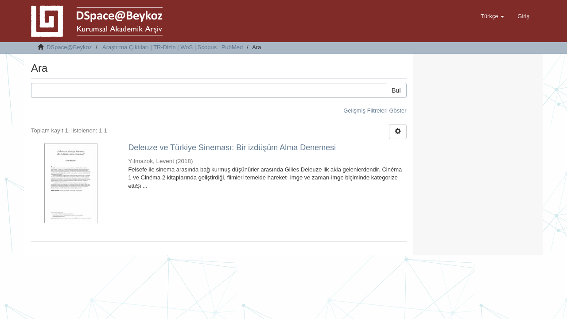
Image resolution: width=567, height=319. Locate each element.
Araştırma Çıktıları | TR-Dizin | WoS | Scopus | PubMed (172, 47)
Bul (396, 90)
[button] (492, 16)
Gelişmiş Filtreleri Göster (374, 110)
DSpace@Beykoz (69, 47)
